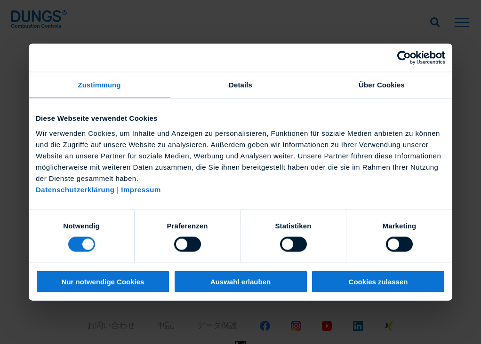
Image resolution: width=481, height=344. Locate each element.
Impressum (141, 189)
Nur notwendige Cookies (103, 281)
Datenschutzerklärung (75, 189)
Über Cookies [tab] (382, 85)
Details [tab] (240, 85)
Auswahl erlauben (240, 281)
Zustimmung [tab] (99, 85)
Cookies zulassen (378, 281)
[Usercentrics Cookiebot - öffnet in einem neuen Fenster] (404, 58)
